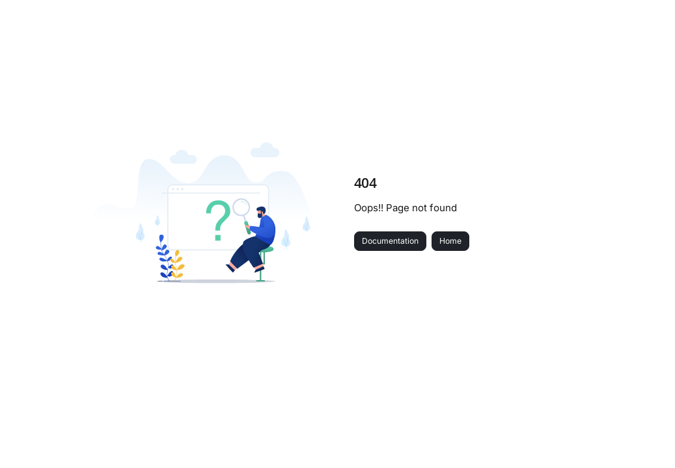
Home (450, 241)
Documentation (390, 241)
